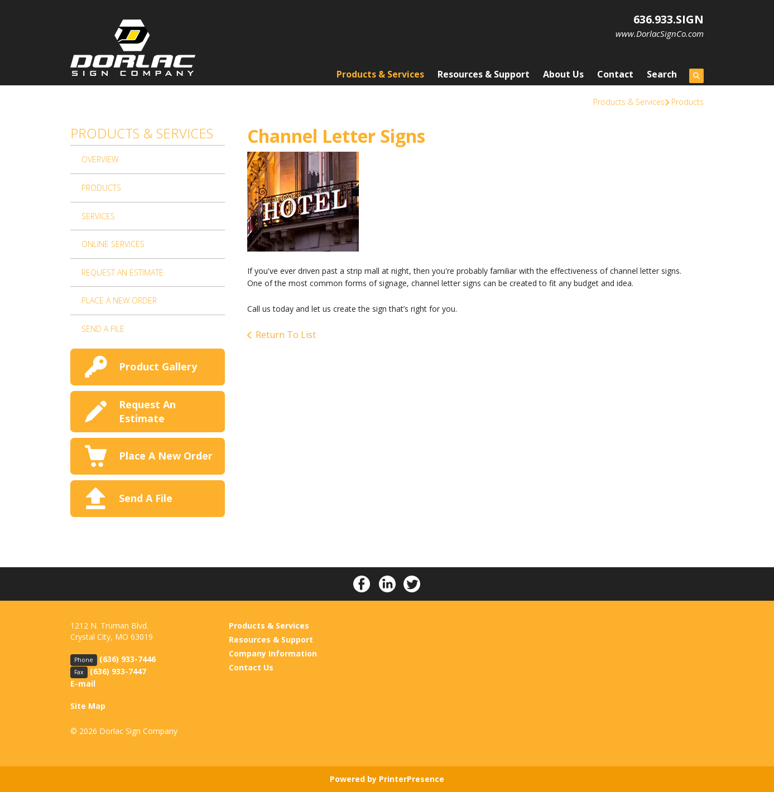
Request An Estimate (122, 272)
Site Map (87, 706)
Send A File (102, 328)
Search (662, 74)
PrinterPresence (411, 779)
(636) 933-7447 (118, 671)
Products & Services (380, 74)
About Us (563, 74)
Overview (99, 159)
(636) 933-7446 (127, 659)
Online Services (113, 244)
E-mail (82, 683)
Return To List (286, 335)
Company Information (273, 653)
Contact (615, 74)
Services (98, 216)
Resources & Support (484, 74)
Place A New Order (119, 300)
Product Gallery (158, 366)
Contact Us (251, 667)
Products (687, 101)
